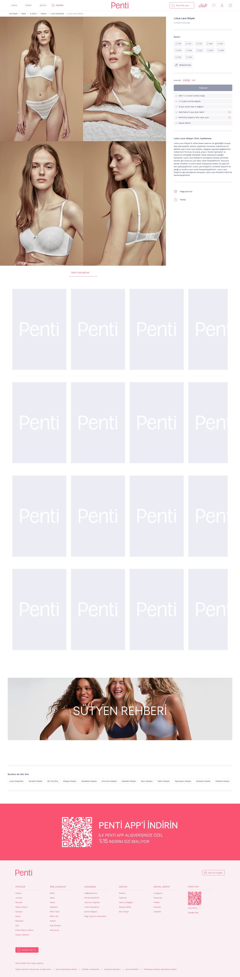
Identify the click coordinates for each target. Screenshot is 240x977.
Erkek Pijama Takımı (24, 930)
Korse (17, 916)
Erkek (28, 5)
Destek (123, 886)
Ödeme (122, 893)
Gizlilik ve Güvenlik (90, 969)
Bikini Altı (54, 916)
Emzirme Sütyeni (109, 781)
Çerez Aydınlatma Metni (66, 969)
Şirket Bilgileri (90, 912)
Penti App (193, 886)
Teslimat (123, 898)
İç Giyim (33, 14)
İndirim (59, 5)
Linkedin (157, 912)
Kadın (14, 5)
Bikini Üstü (54, 912)
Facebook (158, 898)
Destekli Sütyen (129, 781)
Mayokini (54, 907)
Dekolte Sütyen (222, 781)
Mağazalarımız (90, 893)
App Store (192, 908)
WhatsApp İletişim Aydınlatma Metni (160, 969)
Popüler (20, 886)
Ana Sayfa (13, 14)
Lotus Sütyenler (57, 14)
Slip (17, 925)
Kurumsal (90, 886)
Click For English (215, 873)
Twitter (157, 902)
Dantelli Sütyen (35, 781)
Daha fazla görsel (83, 272)
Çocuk (43, 5)
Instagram (158, 893)
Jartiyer (18, 898)
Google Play (193, 913)
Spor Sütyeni (146, 781)
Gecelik (18, 902)
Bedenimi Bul (183, 65)
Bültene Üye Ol (28, 950)
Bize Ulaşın (124, 912)
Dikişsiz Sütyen (69, 781)
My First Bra (52, 781)
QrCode (194, 898)
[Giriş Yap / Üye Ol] (222, 5)
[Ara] (173, 5)
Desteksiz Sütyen (89, 781)
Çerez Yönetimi (132, 969)
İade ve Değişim (126, 902)
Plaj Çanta (54, 930)
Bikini (52, 893)
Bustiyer (19, 912)
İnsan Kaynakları (91, 907)
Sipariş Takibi (125, 907)
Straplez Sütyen (203, 781)
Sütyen (44, 14)
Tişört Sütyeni (163, 781)
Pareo (52, 902)
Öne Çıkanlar (58, 886)
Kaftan (53, 921)
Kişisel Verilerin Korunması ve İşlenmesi (33, 969)
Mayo (52, 898)
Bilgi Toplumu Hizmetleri (95, 916)
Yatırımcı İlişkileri (92, 902)
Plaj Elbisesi (55, 925)
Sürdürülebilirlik (91, 898)
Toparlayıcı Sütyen (183, 781)
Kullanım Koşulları (112, 969)
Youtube (157, 907)
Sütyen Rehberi (22, 935)
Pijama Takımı (21, 907)
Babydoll (19, 921)
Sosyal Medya (162, 886)
